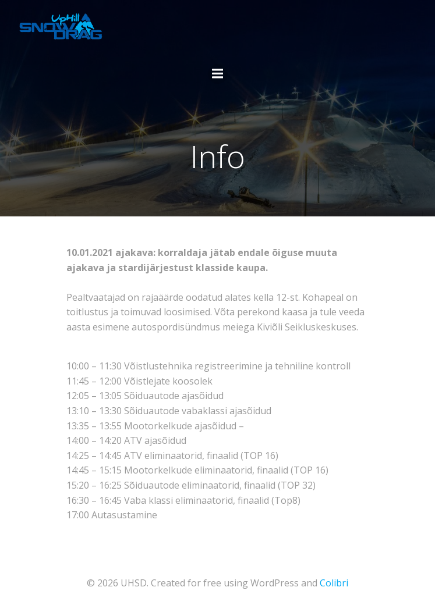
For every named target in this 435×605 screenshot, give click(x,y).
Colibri (334, 582)
